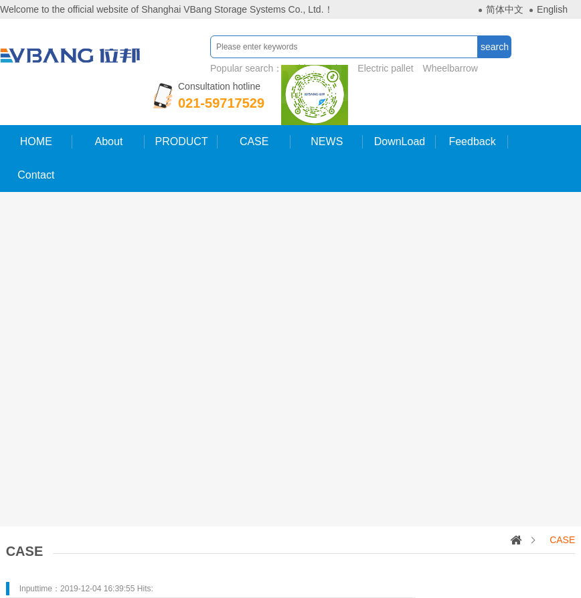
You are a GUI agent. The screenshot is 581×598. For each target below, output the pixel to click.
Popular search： (345, 68)
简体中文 (504, 9)
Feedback (471, 141)
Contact (35, 175)
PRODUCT (181, 141)
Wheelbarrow (450, 68)
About (109, 141)
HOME (36, 141)
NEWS (327, 141)
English (552, 9)
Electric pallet (385, 68)
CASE (254, 141)
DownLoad (400, 141)
